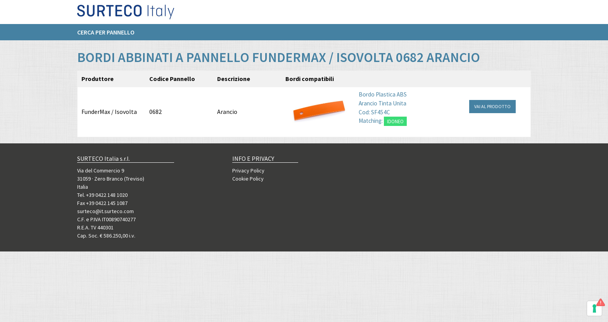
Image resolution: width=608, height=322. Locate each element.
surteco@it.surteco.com (105, 211)
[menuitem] (109, 35)
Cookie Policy (248, 178)
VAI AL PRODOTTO (492, 106)
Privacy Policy (248, 170)
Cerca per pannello (106, 35)
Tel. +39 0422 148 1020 (102, 194)
